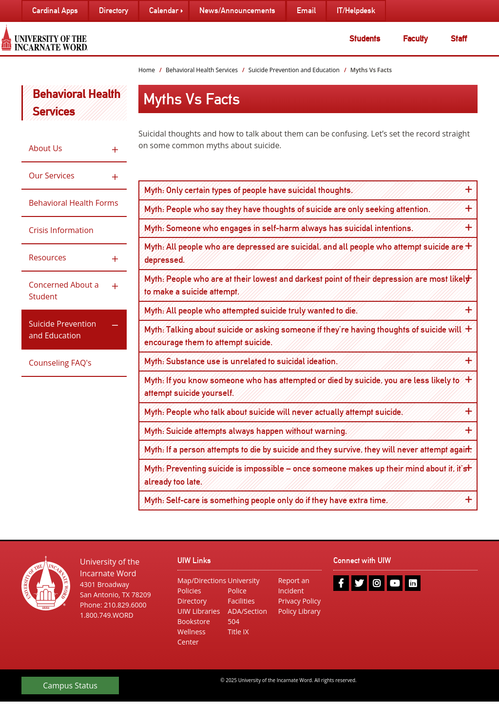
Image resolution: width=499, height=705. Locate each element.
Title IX (238, 635)
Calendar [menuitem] (163, 10)
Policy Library (299, 614)
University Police (243, 589)
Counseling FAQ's (60, 362)
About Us (45, 148)
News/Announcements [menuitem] (237, 10)
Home (146, 70)
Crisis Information (61, 230)
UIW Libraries (198, 614)
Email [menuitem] (306, 10)
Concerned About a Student (64, 290)
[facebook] (341, 586)
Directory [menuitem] (113, 10)
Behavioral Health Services (202, 70)
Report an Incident (293, 589)
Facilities (241, 604)
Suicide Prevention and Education (62, 329)
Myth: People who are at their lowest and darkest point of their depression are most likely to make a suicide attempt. (308, 285)
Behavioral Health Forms (73, 202)
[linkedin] (413, 586)
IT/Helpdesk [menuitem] (356, 10)
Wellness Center (191, 640)
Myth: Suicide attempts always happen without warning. (308, 432)
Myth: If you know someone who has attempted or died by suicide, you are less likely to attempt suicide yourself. (308, 387)
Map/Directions (199, 583)
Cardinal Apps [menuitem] (55, 10)
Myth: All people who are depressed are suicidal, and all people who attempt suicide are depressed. (308, 253)
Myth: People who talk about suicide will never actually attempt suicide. (308, 413)
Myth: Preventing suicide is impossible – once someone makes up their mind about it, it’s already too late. (308, 477)
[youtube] (395, 586)
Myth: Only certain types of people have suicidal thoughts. (308, 189)
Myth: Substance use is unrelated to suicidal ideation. (308, 362)
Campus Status (70, 689)
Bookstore (193, 624)
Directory (192, 604)
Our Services (52, 175)
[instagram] (376, 586)
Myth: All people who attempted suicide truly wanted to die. (308, 311)
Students (364, 38)
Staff (459, 38)
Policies (189, 594)
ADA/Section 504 (247, 619)
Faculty (415, 38)
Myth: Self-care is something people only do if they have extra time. (308, 502)
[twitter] (359, 586)
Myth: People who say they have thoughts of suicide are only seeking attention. (308, 208)
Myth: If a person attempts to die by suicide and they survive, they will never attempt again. (311, 451)
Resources (47, 257)
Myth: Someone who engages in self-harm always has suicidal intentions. (308, 228)
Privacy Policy (299, 604)
